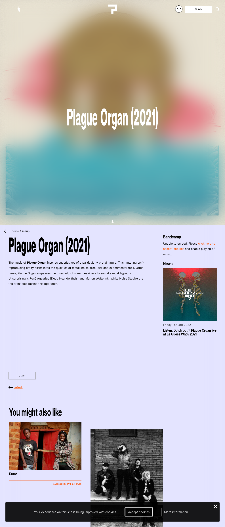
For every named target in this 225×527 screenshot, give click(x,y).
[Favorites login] (178, 9)
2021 (22, 376)
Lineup (26, 231)
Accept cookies (139, 512)
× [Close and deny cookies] (216, 506)
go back (16, 387)
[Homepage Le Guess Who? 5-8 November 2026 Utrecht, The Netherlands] (112, 9)
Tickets (198, 9)
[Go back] (7, 231)
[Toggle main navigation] (7, 9)
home (15, 231)
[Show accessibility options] (19, 9)
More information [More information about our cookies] (176, 512)
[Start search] (216, 9)
